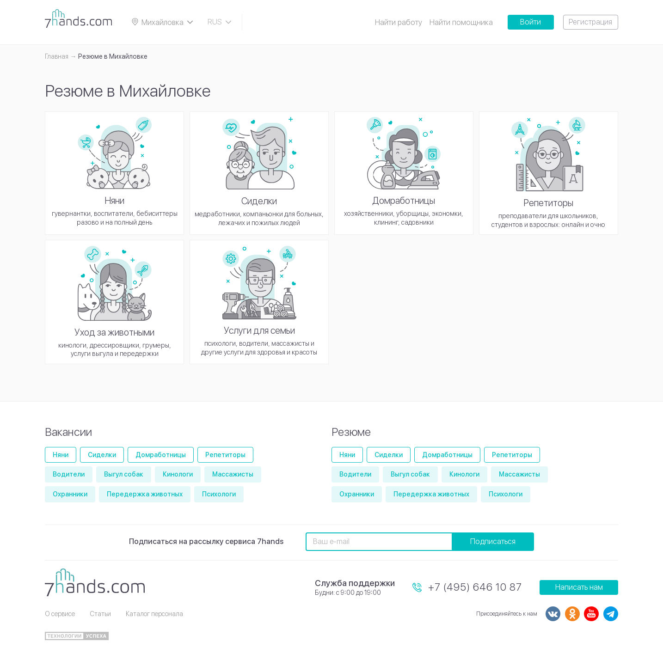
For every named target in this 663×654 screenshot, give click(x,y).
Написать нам (579, 587)
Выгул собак (123, 474)
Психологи (219, 494)
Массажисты (232, 474)
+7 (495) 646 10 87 (475, 587)
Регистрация (590, 22)
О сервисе (60, 613)
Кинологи (178, 474)
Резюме (351, 432)
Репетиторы (225, 454)
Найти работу (398, 22)
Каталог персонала (154, 613)
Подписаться (493, 541)
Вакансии (68, 432)
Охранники (70, 494)
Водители (69, 474)
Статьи (100, 613)
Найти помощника (461, 22)
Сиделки (102, 454)
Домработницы (160, 454)
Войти (530, 22)
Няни (60, 454)
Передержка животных (145, 494)
